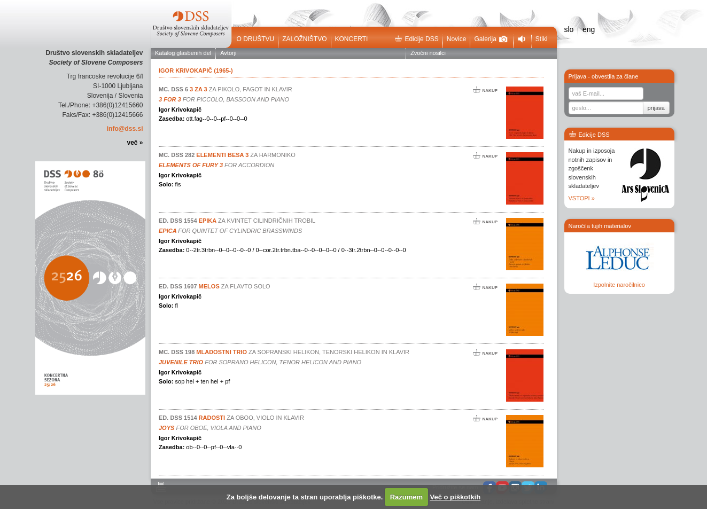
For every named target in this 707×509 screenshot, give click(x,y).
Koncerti (351, 39)
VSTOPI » (582, 198)
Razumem (406, 497)
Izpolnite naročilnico (619, 284)
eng (588, 29)
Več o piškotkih (455, 497)
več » (135, 142)
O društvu (256, 39)
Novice (457, 39)
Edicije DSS (416, 39)
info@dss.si (125, 128)
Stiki (541, 39)
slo (569, 29)
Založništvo (304, 39)
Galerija (490, 39)
